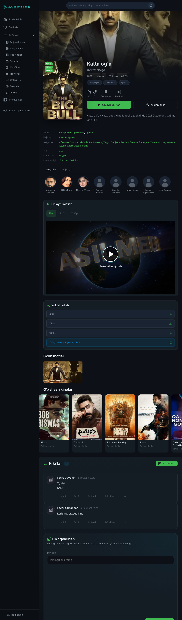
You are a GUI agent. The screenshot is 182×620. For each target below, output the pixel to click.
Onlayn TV (13, 80)
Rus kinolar (14, 54)
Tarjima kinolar (16, 42)
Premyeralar (12, 100)
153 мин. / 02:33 (118, 76)
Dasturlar (13, 86)
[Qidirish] (151, 5)
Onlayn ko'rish (109, 105)
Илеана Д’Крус (101, 142)
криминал (110, 82)
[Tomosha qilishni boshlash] (110, 257)
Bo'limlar (19, 35)
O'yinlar (12, 92)
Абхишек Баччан (68, 142)
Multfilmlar (13, 67)
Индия (100, 76)
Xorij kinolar (14, 48)
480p (51, 213)
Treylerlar (13, 73)
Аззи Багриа (81, 145)
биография (94, 82)
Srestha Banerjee (139, 142)
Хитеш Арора (157, 142)
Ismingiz (51, 552)
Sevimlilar (11, 27)
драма (124, 82)
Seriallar (12, 61)
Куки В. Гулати (67, 137)
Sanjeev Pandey (120, 142)
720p (62, 213)
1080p (74, 213)
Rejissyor (67, 169)
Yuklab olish (155, 105)
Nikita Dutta (85, 142)
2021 (89, 76)
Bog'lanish (15, 614)
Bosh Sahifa (12, 19)
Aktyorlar (51, 169)
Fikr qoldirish (166, 463)
